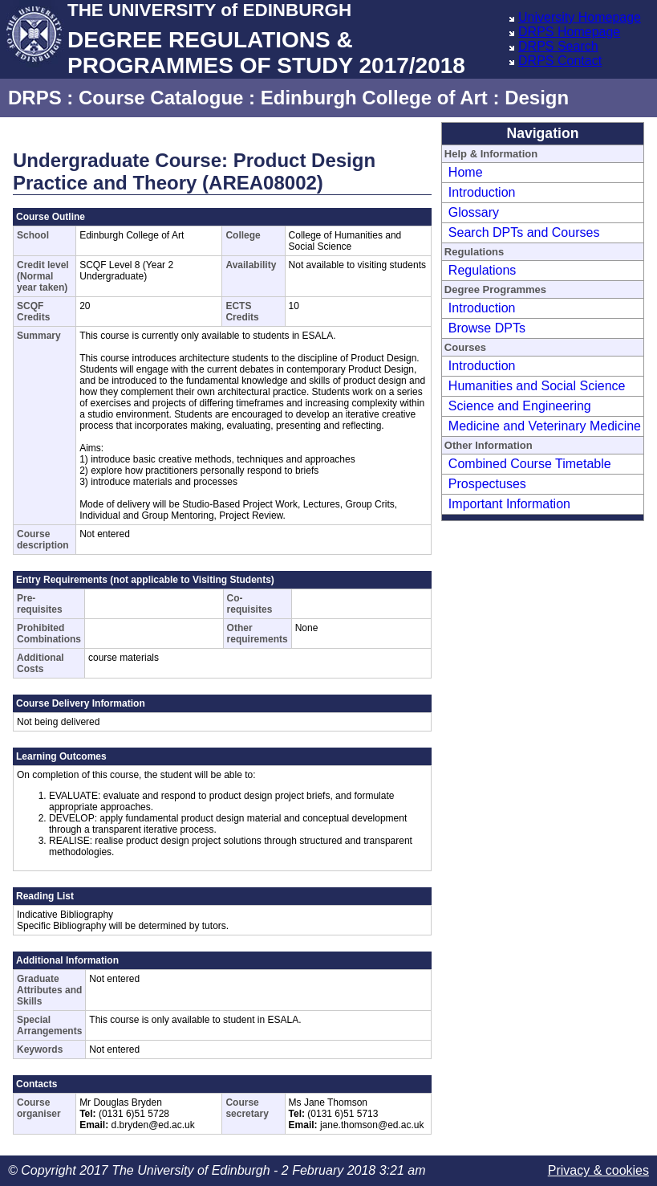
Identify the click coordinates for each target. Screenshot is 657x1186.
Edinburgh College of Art (374, 97)
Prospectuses (487, 484)
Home (465, 172)
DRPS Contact (560, 60)
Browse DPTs (486, 328)
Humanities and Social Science (537, 386)
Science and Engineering (519, 406)
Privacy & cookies (598, 1170)
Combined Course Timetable (529, 464)
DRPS (35, 97)
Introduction (482, 192)
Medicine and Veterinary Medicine (544, 426)
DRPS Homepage (569, 32)
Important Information (509, 504)
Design (537, 97)
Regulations (482, 270)
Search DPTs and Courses (524, 232)
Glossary (473, 212)
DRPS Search (558, 46)
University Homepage (579, 17)
